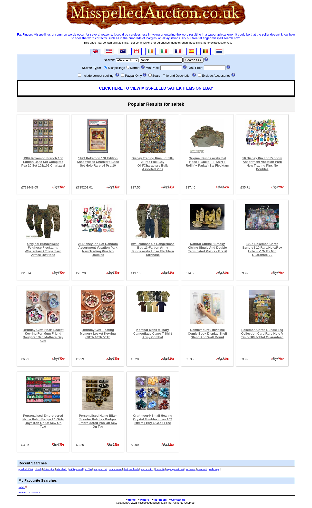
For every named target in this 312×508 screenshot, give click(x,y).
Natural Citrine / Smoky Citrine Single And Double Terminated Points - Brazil (207, 247)
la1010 (88, 469)
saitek (22, 487)
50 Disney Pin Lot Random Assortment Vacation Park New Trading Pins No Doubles (262, 163)
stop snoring (147, 469)
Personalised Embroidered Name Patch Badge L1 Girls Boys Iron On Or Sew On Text (43, 421)
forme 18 (160, 469)
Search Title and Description (171, 75)
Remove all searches (29, 492)
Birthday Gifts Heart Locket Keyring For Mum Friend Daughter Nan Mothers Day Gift (43, 335)
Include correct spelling (98, 75)
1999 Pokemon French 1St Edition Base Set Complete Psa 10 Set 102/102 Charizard (43, 161)
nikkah (38, 469)
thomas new (115, 469)
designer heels (131, 469)
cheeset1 (202, 469)
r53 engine (48, 469)
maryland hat (100, 469)
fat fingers (159, 499)
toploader (190, 469)
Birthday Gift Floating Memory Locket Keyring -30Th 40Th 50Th (98, 333)
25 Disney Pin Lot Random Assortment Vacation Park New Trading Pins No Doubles (98, 249)
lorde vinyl (214, 469)
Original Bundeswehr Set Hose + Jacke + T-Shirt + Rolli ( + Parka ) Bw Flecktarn (207, 161)
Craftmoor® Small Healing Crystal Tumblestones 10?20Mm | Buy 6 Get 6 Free (152, 419)
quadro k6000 (26, 469)
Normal (135, 68)
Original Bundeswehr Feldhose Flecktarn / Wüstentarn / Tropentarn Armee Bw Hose (43, 249)
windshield (61, 469)
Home (131, 499)
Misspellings (116, 68)
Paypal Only (133, 75)
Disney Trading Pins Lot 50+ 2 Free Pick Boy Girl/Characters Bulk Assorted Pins (153, 163)
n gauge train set (175, 469)
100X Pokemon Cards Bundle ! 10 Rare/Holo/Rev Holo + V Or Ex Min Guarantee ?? (262, 249)
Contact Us (177, 499)
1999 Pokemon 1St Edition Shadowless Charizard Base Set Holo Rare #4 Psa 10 (98, 161)
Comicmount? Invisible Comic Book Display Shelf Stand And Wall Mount (207, 333)
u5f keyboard (76, 469)
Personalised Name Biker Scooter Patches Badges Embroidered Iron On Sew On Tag (97, 421)
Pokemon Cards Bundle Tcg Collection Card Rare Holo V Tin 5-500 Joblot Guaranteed (262, 333)
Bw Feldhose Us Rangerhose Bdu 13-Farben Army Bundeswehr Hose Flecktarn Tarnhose (153, 249)
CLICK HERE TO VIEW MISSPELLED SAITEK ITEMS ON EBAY (156, 88)
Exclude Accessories (216, 75)
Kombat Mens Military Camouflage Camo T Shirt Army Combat (152, 333)
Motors (143, 499)
